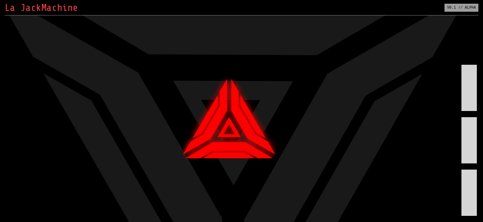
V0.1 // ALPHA (461, 7)
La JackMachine (41, 7)
